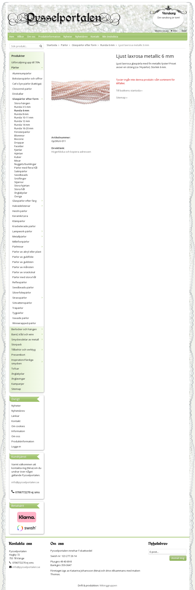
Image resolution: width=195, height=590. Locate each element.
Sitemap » (121, 97)
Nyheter (67, 36)
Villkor (20, 36)
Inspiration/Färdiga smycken (27, 361)
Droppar (19, 142)
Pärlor (27, 67)
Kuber (17, 157)
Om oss (31, 36)
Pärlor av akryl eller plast (26, 251)
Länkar (15, 416)
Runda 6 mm (21, 110)
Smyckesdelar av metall (27, 339)
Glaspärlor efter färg (28, 200)
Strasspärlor (28, 297)
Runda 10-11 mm (23, 117)
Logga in (16, 446)
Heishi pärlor (19, 211)
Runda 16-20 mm (23, 128)
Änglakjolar (20, 192)
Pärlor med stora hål (24, 277)
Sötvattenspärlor (22, 303)
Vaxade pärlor (20, 318)
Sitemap (16, 389)
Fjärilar (18, 149)
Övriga (18, 196)
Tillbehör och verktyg (27, 349)
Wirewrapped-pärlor (24, 323)
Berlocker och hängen (27, 329)
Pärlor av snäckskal (23, 272)
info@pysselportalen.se (25, 482)
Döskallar (17, 93)
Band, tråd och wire (27, 334)
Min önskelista (110, 36)
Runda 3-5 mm (22, 107)
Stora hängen (22, 103)
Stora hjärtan (22, 185)
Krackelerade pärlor (24, 226)
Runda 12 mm (22, 121)
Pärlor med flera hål (25, 167)
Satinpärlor (20, 171)
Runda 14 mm (22, 124)
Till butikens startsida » (129, 90)
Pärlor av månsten (23, 267)
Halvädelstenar (28, 206)
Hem (11, 36)
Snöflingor (20, 178)
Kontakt (95, 36)
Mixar (17, 160)
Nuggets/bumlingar (25, 164)
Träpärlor (17, 308)
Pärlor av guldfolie (23, 257)
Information (18, 431)
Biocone (19, 139)
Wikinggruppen (108, 585)
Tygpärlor (17, 313)
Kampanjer (17, 383)
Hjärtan (18, 153)
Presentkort (18, 354)
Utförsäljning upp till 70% (25, 62)
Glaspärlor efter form (28, 99)
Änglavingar (18, 378)
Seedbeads (21, 175)
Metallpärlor (28, 236)
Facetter (19, 146)
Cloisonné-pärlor (22, 88)
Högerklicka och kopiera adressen (71, 151)
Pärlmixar (28, 246)
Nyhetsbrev (81, 36)
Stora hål (19, 189)
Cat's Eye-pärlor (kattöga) (26, 83)
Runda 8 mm (21, 114)
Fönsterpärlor (22, 132)
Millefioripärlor (20, 241)
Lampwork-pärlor (28, 231)
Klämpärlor (18, 221)
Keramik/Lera (20, 216)
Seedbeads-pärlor (23, 287)
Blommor (19, 135)
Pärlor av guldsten (23, 262)
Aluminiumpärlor (21, 73)
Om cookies (18, 426)
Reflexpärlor (19, 282)
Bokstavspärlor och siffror (27, 78)
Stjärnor (19, 182)
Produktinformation (49, 36)
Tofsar (15, 368)
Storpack (16, 344)
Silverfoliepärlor (21, 292)
